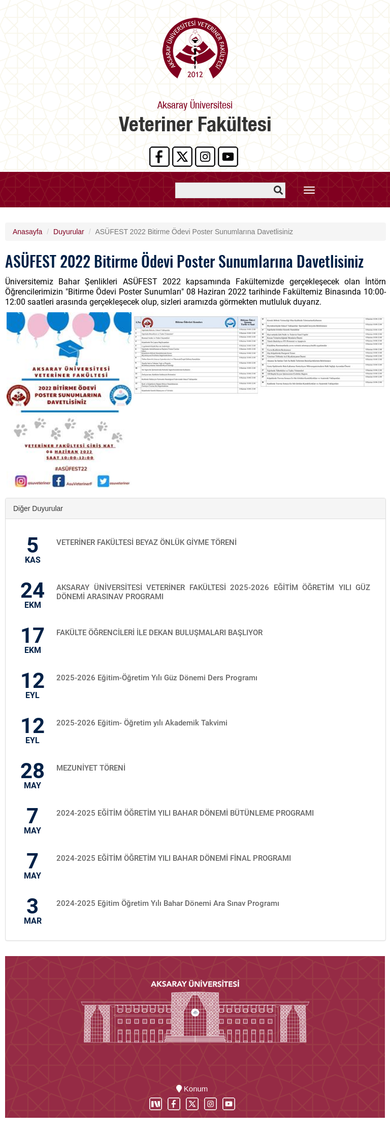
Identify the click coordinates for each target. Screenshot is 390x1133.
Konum (192, 1088)
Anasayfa (27, 232)
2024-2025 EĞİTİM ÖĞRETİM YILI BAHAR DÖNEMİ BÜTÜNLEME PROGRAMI (185, 813)
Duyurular (68, 232)
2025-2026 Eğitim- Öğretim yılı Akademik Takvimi (142, 722)
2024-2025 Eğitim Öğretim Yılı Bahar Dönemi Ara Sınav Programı (167, 903)
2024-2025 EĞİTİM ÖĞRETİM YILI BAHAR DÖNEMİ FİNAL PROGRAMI (173, 858)
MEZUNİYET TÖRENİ (90, 768)
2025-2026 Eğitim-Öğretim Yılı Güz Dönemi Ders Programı (156, 677)
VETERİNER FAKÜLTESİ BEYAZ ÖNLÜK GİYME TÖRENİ (146, 542)
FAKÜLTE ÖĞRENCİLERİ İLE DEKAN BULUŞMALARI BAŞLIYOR (159, 632)
